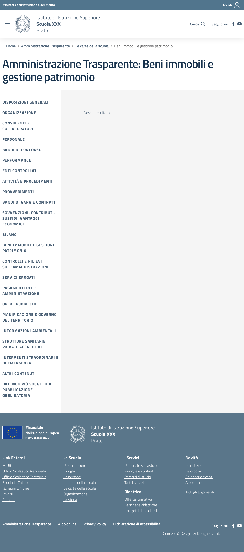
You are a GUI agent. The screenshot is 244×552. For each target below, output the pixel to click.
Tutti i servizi (134, 482)
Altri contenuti (19, 373)
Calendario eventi (199, 477)
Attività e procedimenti (27, 181)
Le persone (72, 477)
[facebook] (233, 24)
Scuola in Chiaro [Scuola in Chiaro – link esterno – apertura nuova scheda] (15, 482)
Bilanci (10, 234)
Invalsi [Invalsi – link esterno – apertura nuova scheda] (7, 494)
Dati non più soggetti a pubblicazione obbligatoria (26, 389)
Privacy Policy (95, 524)
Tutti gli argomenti (199, 492)
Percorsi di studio (137, 477)
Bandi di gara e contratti (29, 202)
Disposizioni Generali (25, 102)
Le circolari (193, 471)
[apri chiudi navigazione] (7, 24)
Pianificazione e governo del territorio (29, 317)
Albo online (194, 482)
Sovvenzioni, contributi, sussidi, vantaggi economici (28, 218)
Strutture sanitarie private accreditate (24, 344)
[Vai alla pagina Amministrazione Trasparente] (45, 46)
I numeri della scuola (79, 482)
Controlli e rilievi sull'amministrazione (26, 264)
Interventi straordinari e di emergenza (30, 360)
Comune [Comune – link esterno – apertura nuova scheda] (8, 499)
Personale (13, 139)
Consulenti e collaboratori (17, 126)
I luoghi (69, 471)
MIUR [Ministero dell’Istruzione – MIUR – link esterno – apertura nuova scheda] (6, 465)
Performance (16, 160)
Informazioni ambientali (29, 330)
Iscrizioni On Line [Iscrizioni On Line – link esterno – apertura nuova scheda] (15, 488)
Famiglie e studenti (139, 471)
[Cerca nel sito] (197, 24)
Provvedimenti (18, 191)
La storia (70, 499)
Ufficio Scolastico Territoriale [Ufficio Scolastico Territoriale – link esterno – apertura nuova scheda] (24, 477)
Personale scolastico (140, 465)
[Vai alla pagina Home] (11, 46)
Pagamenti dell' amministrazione (20, 290)
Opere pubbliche (19, 304)
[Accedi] (231, 5)
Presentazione (74, 465)
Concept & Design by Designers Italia (192, 533)
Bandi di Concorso (21, 150)
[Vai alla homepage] (22, 24)
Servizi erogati (18, 277)
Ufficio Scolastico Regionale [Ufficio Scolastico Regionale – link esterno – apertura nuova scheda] (24, 471)
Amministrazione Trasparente (26, 524)
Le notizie (193, 465)
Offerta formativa (138, 499)
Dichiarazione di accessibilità (136, 524)
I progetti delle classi (140, 510)
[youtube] (239, 24)
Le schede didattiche (140, 505)
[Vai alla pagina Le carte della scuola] (92, 46)
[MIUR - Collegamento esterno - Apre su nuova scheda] (28, 4)
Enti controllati (20, 171)
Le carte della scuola (79, 488)
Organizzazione (19, 112)
